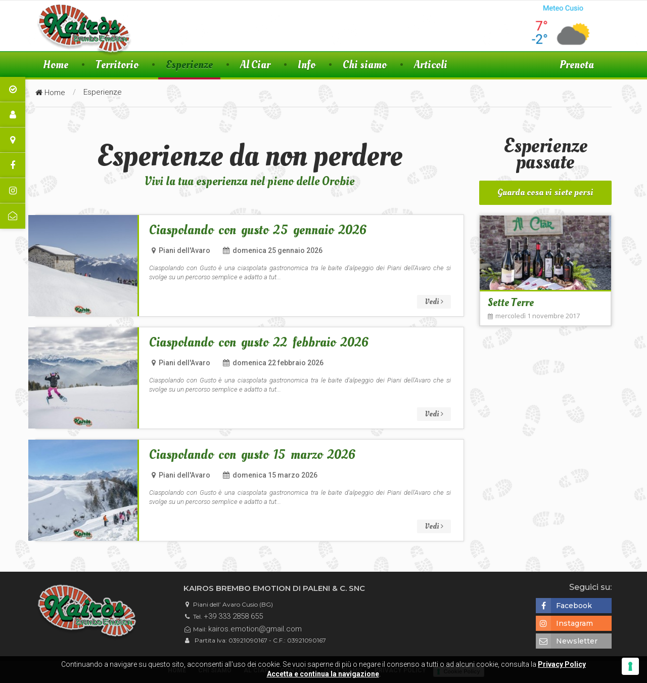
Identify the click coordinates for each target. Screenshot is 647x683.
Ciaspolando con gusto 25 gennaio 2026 (258, 230)
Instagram (564, 623)
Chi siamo (365, 64)
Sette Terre (511, 302)
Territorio (117, 64)
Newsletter (566, 641)
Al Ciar (255, 64)
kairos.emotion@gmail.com (255, 628)
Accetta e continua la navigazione (323, 674)
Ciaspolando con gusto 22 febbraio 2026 (259, 343)
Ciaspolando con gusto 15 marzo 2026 (252, 455)
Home (55, 64)
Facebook (564, 605)
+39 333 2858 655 (233, 616)
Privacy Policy (562, 664)
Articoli (430, 64)
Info (306, 64)
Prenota (577, 64)
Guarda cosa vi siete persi (545, 192)
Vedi (434, 301)
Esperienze (189, 64)
